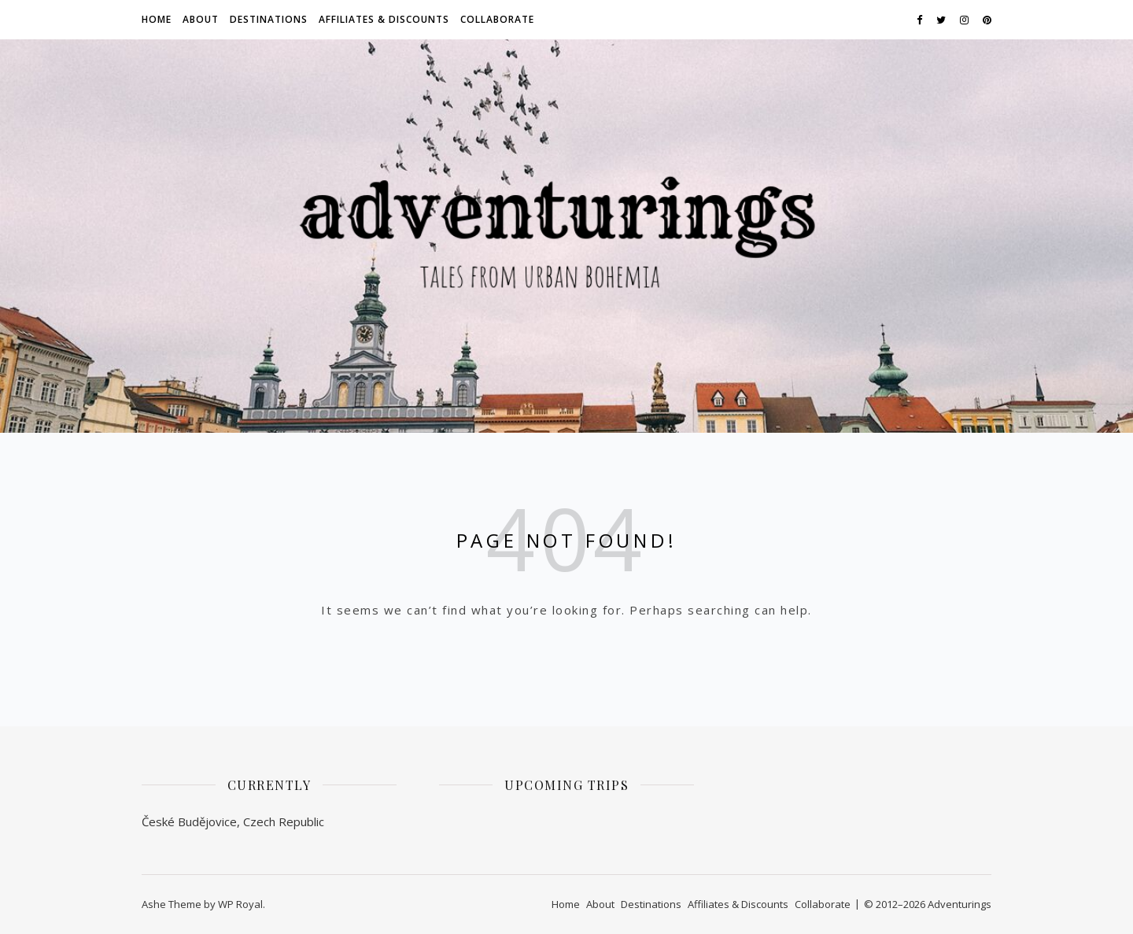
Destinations (269, 19)
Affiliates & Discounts (384, 19)
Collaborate (497, 19)
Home (157, 19)
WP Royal (240, 904)
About (201, 19)
